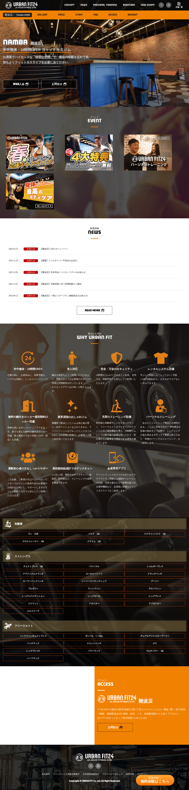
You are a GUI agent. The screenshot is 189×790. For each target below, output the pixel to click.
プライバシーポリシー (112, 774)
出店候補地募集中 (91, 774)
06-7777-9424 (104, 718)
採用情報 (130, 774)
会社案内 (46, 774)
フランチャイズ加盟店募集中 (66, 774)
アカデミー (142, 774)
